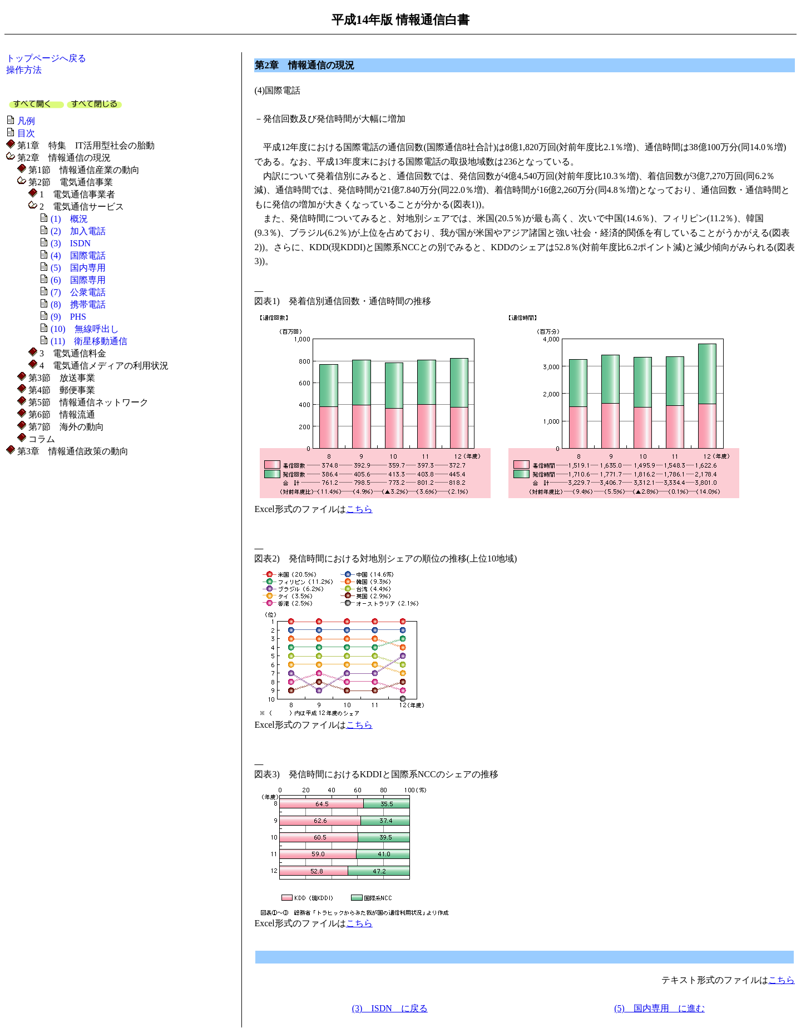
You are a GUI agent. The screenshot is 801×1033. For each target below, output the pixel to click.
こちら (359, 509)
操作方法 (24, 70)
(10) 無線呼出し (85, 329)
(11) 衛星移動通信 (89, 341)
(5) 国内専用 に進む (659, 1008)
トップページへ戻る (46, 58)
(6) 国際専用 (78, 280)
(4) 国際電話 (78, 255)
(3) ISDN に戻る (390, 1008)
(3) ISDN (71, 243)
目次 (26, 133)
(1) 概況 (69, 219)
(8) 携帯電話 (78, 304)
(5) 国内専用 (78, 267)
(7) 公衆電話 (78, 292)
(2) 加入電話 (78, 231)
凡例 (26, 121)
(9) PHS (68, 316)
